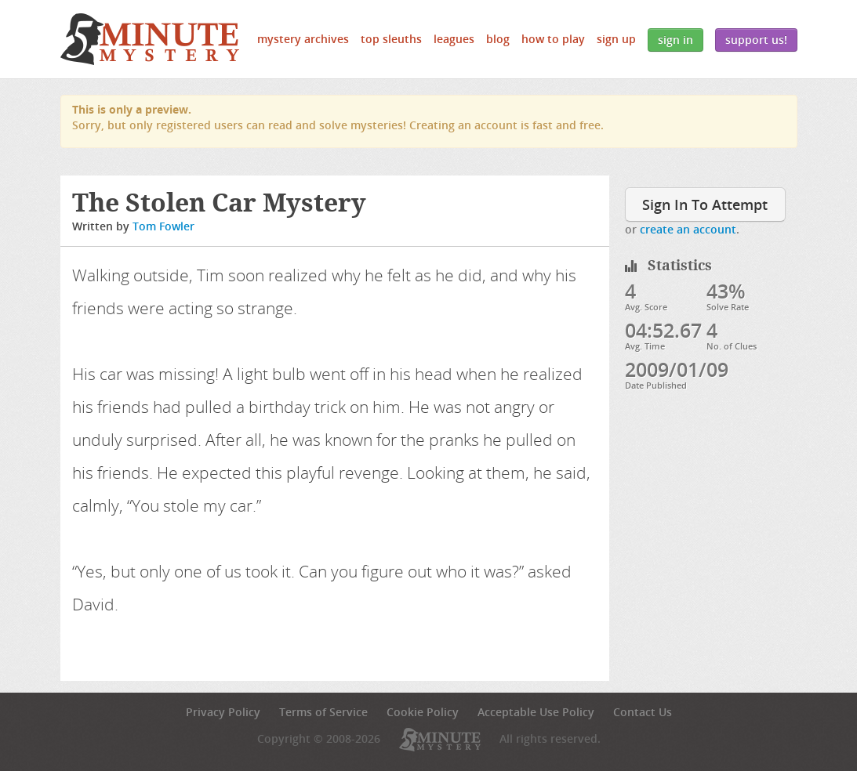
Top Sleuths (391, 38)
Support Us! (756, 39)
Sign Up (616, 38)
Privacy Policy (223, 711)
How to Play (553, 38)
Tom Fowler (163, 226)
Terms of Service (323, 711)
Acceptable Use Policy (536, 711)
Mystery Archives (303, 38)
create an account (688, 229)
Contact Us (642, 711)
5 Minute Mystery (149, 39)
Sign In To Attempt (705, 204)
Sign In (675, 39)
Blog (498, 38)
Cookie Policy (423, 711)
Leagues (454, 38)
